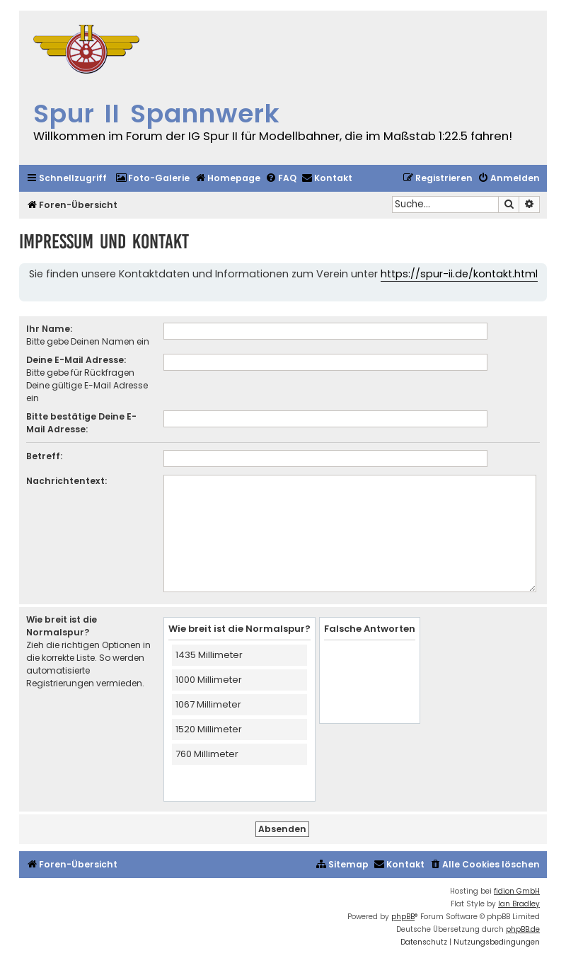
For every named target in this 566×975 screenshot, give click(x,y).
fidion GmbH (517, 891)
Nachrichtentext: (66, 481)
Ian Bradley (519, 904)
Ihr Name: (49, 329)
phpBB (403, 916)
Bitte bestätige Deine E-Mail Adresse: (81, 422)
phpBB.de (523, 929)
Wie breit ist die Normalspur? (61, 625)
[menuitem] (152, 178)
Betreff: (44, 456)
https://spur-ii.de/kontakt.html (459, 274)
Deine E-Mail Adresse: (76, 360)
